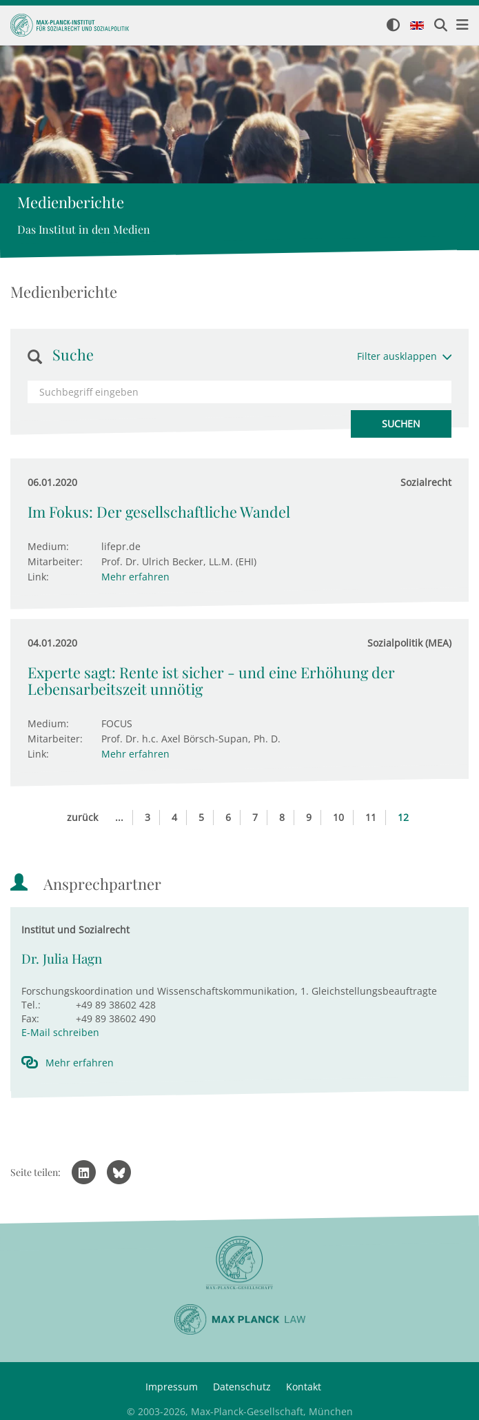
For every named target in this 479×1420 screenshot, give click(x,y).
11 (370, 817)
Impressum (171, 1386)
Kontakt (303, 1386)
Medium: (48, 546)
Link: (38, 576)
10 (338, 817)
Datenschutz (242, 1386)
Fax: (30, 1018)
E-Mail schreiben (60, 1032)
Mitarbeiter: (55, 561)
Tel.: (31, 1004)
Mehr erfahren (135, 576)
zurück (82, 817)
